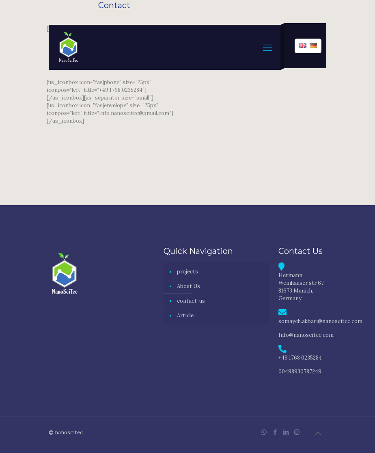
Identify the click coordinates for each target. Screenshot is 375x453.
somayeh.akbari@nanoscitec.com (320, 321)
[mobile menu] (267, 47)
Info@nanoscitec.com (306, 335)
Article (185, 315)
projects (187, 271)
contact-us (191, 300)
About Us (188, 286)
